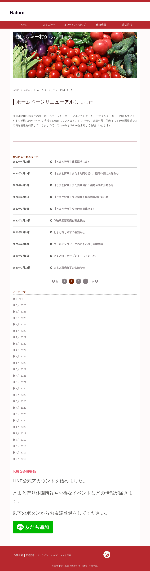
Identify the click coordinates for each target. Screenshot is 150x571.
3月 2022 (21, 356)
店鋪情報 (29, 555)
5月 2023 (21, 311)
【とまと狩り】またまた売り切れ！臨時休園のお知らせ (86, 173)
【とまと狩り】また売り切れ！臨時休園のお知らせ (83, 185)
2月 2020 (21, 420)
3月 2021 (21, 382)
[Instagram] (107, 554)
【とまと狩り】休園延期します (72, 161)
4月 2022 (21, 350)
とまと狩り (49, 24)
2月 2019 (21, 458)
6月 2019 (21, 446)
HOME (23, 24)
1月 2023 (21, 330)
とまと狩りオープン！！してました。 (76, 255)
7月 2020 (21, 388)
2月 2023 (21, 324)
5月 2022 (21, 343)
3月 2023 (21, 317)
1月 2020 (21, 426)
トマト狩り (65, 555)
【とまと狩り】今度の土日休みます (74, 208)
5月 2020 (21, 401)
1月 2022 (21, 362)
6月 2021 (21, 369)
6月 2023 (21, 305)
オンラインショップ (75, 24)
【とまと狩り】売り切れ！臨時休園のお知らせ (81, 196)
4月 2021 (21, 375)
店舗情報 (127, 24)
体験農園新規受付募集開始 (69, 220)
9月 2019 (21, 433)
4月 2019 (21, 452)
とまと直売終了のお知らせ (69, 267)
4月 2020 (21, 407)
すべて (20, 298)
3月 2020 (21, 414)
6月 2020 (21, 394)
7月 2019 (21, 439)
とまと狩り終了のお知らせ (69, 232)
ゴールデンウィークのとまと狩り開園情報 (78, 244)
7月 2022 (21, 337)
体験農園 (101, 24)
